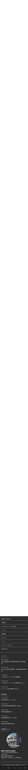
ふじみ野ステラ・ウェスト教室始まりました (13, 682)
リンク (3, 641)
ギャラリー (4, 637)
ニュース (3, 630)
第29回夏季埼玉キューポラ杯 (9, 717)
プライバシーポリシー (6, 645)
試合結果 (3, 634)
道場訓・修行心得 (5, 619)
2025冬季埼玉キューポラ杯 (8, 700)
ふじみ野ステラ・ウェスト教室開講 (10, 677)
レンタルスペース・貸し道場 (8, 626)
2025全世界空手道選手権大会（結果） (11, 705)
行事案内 (3, 622)
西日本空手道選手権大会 (7, 723)
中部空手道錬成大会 (6, 711)
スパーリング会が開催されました (10, 688)
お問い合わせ (4, 649)
